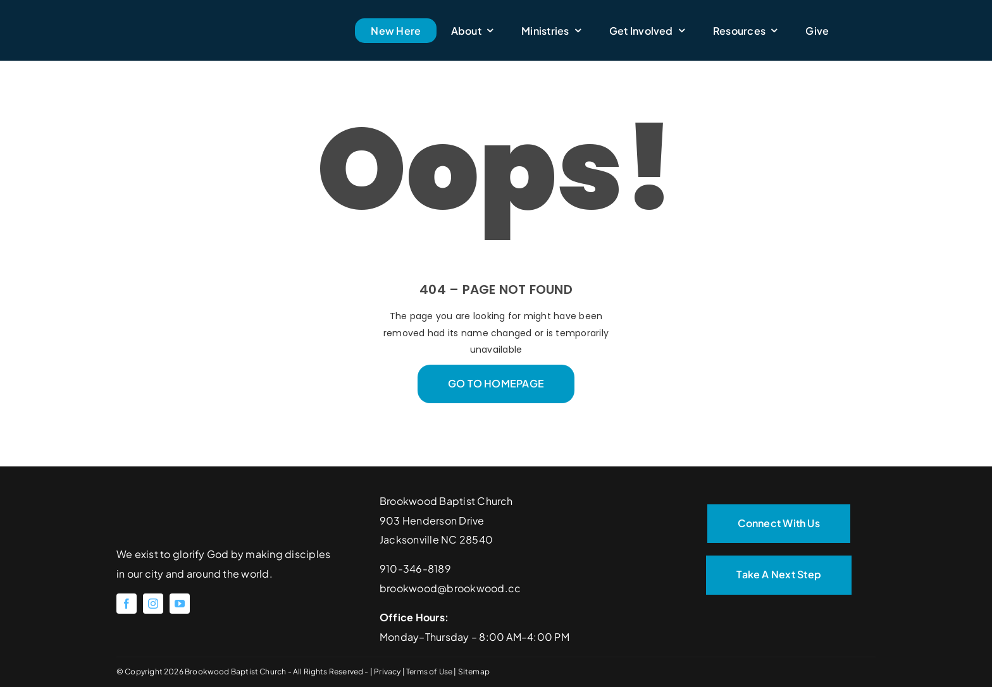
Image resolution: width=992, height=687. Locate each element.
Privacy (388, 671)
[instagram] (153, 603)
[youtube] (180, 603)
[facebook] (126, 603)
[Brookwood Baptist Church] (206, 11)
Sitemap (474, 671)
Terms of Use (430, 671)
